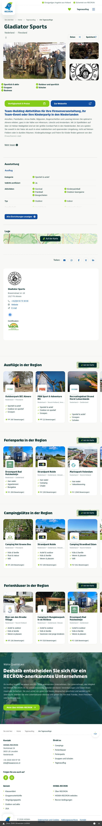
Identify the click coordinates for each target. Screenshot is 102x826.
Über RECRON (61, 791)
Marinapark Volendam (81, 471)
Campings (59, 745)
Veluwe (60, 623)
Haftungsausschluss (69, 820)
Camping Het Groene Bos (18, 544)
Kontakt (83, 820)
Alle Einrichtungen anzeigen (21, 216)
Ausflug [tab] (9, 170)
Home (20, 20)
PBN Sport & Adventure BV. (50, 397)
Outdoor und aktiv (12, 804)
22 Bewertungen (49, 420)
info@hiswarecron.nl (11, 763)
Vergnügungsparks (13, 800)
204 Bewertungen (17, 565)
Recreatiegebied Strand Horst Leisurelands (82, 397)
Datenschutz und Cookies (48, 820)
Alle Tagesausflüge (46, 20)
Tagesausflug (87, 9)
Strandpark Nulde (47, 471)
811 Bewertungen (82, 565)
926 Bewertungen (17, 492)
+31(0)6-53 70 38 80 (19, 301)
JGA (7, 808)
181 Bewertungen (17, 641)
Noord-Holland (53, 402)
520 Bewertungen (49, 641)
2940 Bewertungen (82, 492)
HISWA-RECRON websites (66, 796)
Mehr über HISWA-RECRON (21, 707)
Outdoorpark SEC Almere (18, 396)
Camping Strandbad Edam (83, 544)
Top (95, 733)
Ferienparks (60, 754)
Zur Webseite (73, 103)
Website (14, 305)
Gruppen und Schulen (64, 759)
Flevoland (19, 400)
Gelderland (84, 402)
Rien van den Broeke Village (15, 618)
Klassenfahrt (10, 791)
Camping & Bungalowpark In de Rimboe (51, 618)
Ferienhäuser (60, 750)
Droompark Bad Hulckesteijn (13, 473)
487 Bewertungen (17, 420)
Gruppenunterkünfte (13, 796)
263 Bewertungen (49, 492)
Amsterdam (64, 402)
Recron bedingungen (63, 800)
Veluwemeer (62, 475)
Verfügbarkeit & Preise (26, 103)
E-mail (14, 308)
